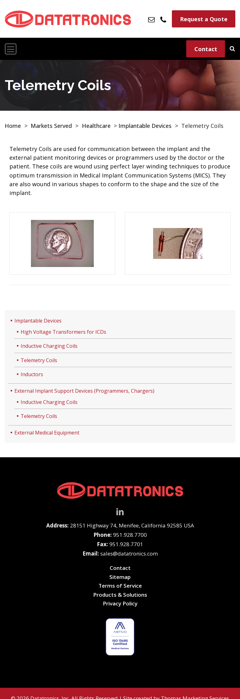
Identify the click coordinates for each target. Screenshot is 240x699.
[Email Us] (151, 19)
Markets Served (51, 125)
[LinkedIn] (120, 511)
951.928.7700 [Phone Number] (130, 534)
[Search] (232, 48)
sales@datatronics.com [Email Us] (129, 553)
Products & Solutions (120, 594)
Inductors (32, 374)
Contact (205, 49)
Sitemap (120, 576)
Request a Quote (204, 19)
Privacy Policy (120, 603)
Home (13, 125)
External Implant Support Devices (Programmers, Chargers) (84, 390)
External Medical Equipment (46, 432)
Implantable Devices (145, 125)
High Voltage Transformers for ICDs (63, 331)
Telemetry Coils (39, 360)
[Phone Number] (163, 18)
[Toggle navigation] (10, 49)
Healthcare (96, 125)
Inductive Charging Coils (49, 345)
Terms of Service (120, 585)
